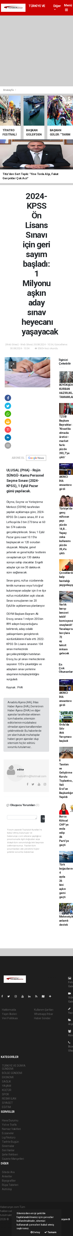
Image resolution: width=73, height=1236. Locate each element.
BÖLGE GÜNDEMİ (12, 1073)
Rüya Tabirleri (10, 1184)
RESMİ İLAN (9, 1098)
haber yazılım (8, 1227)
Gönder (43, 818)
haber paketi (7, 1223)
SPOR (5, 1094)
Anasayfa (8, 89)
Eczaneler (8, 1133)
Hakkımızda (9, 1009)
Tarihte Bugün (10, 1141)
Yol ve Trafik (9, 1124)
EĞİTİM (6, 1107)
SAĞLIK (6, 1081)
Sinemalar (8, 1146)
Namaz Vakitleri (11, 1128)
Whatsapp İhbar (43, 1014)
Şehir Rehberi (10, 1154)
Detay (35, 1232)
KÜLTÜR (6, 1090)
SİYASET (7, 1102)
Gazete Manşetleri (13, 1158)
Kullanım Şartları (43, 1009)
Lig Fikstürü (8, 1137)
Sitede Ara (8, 1172)
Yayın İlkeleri (9, 1014)
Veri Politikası (10, 1018)
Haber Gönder (42, 1018)
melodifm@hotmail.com (31, 776)
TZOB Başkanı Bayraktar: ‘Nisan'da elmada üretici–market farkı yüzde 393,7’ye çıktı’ (65, 437)
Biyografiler (9, 1180)
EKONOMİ (8, 1077)
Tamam (50, 1232)
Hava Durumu (10, 1120)
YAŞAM (6, 1085)
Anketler (7, 1176)
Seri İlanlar (8, 1150)
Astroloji (7, 1189)
